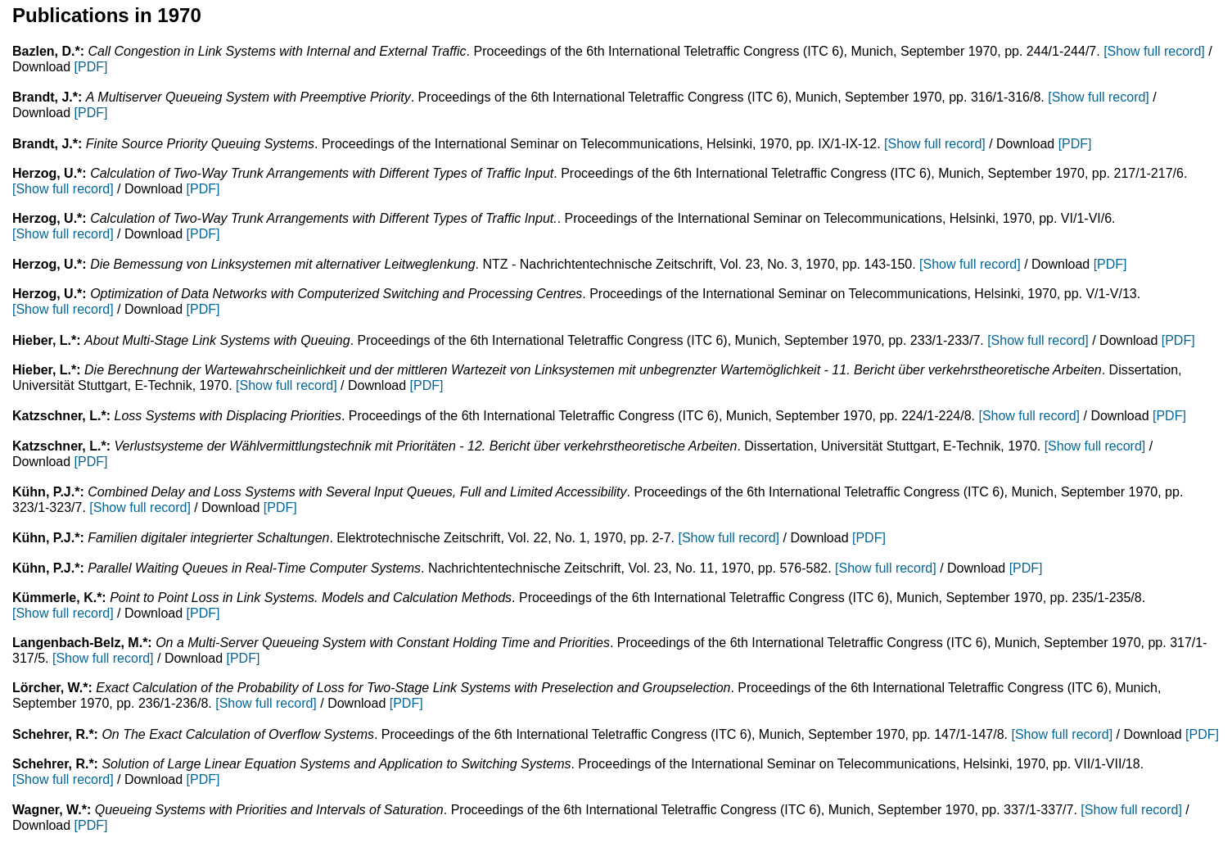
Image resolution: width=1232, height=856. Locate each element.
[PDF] (91, 67)
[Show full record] (1154, 51)
